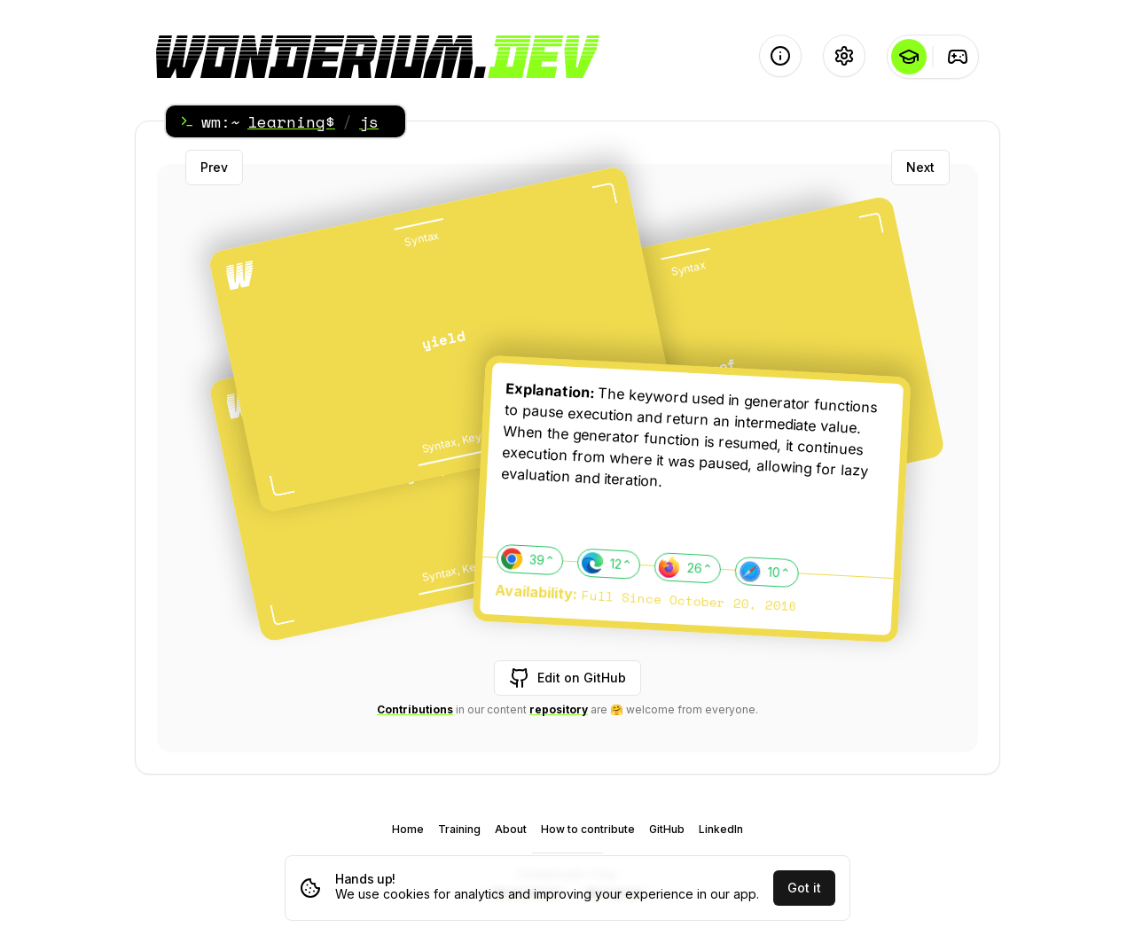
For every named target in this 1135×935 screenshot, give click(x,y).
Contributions (415, 709)
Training (459, 829)
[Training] (957, 56)
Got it (804, 887)
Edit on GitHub (567, 678)
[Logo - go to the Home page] (377, 56)
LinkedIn (721, 829)
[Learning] (908, 56)
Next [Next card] (920, 167)
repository (558, 709)
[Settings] (844, 55)
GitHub (667, 829)
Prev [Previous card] (214, 167)
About (511, 829)
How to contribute (588, 829)
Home (408, 829)
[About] (780, 55)
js (369, 121)
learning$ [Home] (291, 121)
